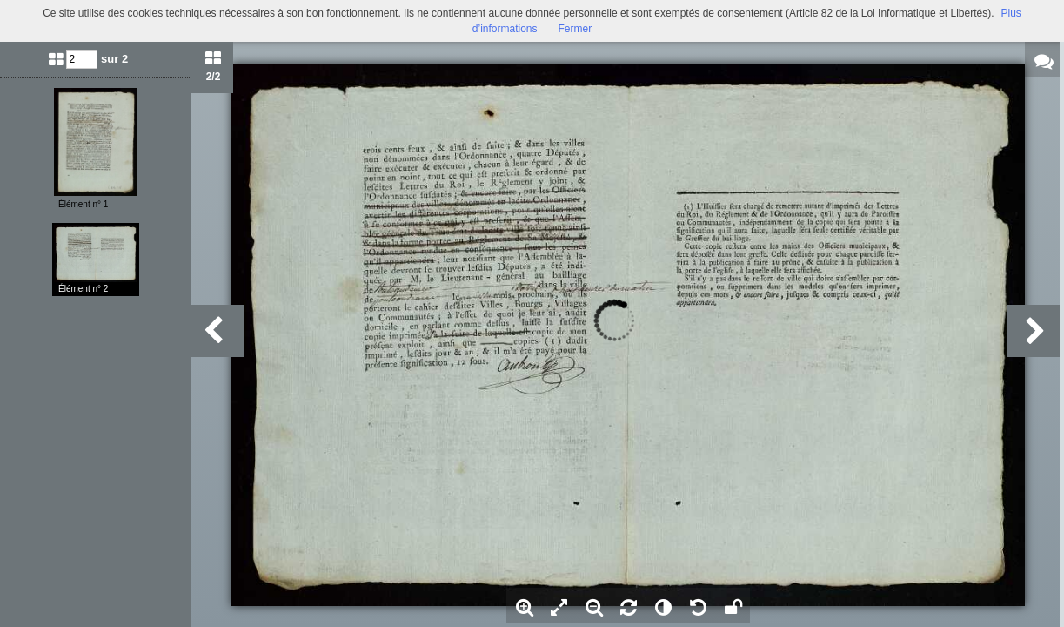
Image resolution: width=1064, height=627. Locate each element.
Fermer (575, 29)
